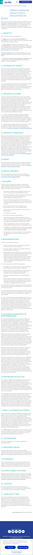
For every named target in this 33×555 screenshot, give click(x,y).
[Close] (31, 540)
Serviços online (25, 2)
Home (2, 6)
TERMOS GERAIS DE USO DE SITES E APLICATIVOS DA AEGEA (15, 6)
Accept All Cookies (23, 547)
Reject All (10, 547)
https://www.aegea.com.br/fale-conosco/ (10, 50)
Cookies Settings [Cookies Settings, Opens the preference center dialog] (16, 552)
